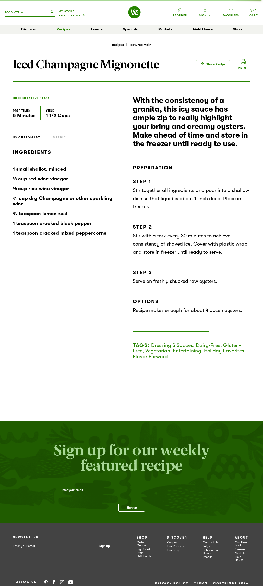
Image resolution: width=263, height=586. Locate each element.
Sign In (204, 12)
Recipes (63, 29)
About (241, 537)
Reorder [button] (180, 10)
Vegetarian (157, 351)
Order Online (141, 544)
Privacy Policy (171, 583)
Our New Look (241, 544)
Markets (165, 29)
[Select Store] (72, 15)
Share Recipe (212, 64)
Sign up (131, 507)
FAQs (206, 546)
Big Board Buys (143, 550)
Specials (130, 29)
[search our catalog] (52, 12)
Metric (59, 137)
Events (97, 29)
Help (208, 537)
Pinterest (46, 581)
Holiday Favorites (224, 351)
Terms (200, 583)
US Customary (26, 137)
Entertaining (187, 351)
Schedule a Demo (210, 551)
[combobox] (15, 14)
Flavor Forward (150, 356)
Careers (240, 549)
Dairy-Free (208, 345)
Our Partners (175, 546)
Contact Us (210, 542)
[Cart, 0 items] (253, 12)
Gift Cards (144, 556)
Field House (203, 29)
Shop (237, 29)
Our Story (173, 550)
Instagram (62, 581)
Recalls (207, 557)
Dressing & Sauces (172, 345)
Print (243, 68)
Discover (28, 29)
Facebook (53, 581)
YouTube (70, 581)
